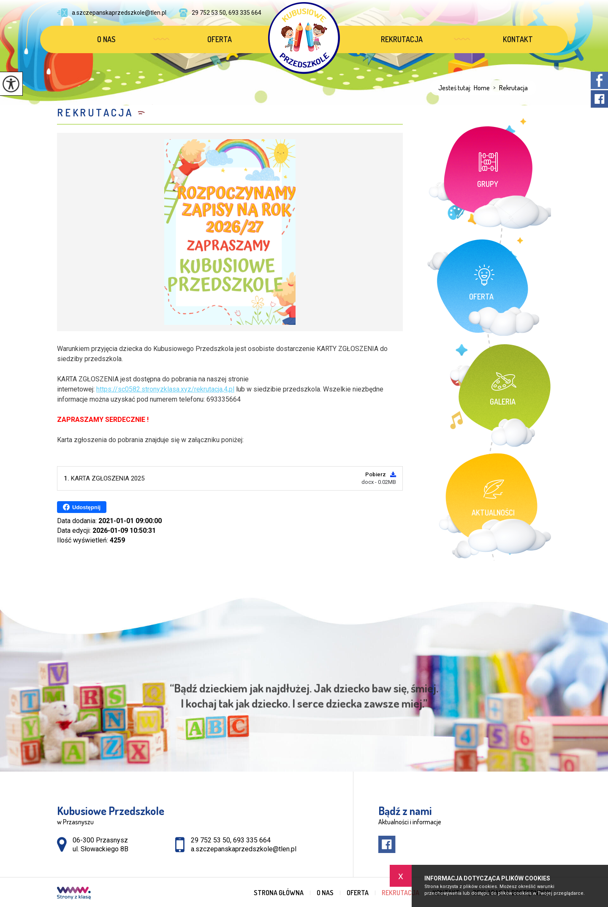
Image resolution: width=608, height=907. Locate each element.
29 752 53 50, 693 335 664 (220, 12)
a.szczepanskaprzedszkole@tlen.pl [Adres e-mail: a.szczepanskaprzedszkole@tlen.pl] (243, 849)
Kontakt (518, 39)
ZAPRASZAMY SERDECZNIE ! (103, 420)
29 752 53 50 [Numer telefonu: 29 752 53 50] (210, 840)
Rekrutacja (402, 39)
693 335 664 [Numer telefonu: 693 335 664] (252, 840)
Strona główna (279, 892)
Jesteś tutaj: (456, 87)
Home (482, 87)
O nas (106, 39)
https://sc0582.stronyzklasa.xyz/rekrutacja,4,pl (165, 389)
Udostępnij (81, 507)
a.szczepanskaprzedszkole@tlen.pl (111, 12)
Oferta (219, 39)
